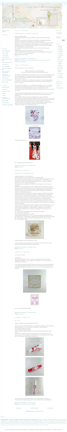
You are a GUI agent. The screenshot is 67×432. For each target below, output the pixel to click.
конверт (4, 55)
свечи (41, 424)
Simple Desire (30, 215)
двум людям (6, 424)
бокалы (61, 423)
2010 (59, 77)
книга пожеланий (17, 424)
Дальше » (17, 55)
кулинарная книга (6, 62)
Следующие (18, 408)
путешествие (40, 423)
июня (59, 63)
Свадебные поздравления (5, 98)
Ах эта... (17, 320)
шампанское (23, 61)
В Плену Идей (20, 255)
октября (60, 55)
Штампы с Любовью (50, 423)
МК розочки (59, 83)
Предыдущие (50, 408)
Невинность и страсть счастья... (27, 33)
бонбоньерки (22, 60)
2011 (59, 75)
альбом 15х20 (57, 423)
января (59, 73)
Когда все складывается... (24, 173)
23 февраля (4, 87)
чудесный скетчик (38, 267)
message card (5, 91)
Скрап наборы (60, 87)
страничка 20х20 (6, 80)
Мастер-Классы (11, 423)
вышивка (2, 424)
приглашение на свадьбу (24, 404)
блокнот (4, 53)
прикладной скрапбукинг (5, 75)
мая (59, 65)
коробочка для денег (7, 59)
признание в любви (6, 104)
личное (3, 64)
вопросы (64, 423)
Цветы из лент (18, 423)
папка (25, 424)
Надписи (58, 85)
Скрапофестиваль (45, 93)
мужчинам (4, 102)
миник (46, 422)
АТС (22, 420)
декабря (60, 51)
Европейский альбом (28, 420)
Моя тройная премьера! (24, 68)
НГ (2, 95)
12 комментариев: (32, 165)
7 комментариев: (32, 58)
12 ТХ (31, 422)
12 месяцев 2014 (57, 422)
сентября (60, 56)
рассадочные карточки (44, 60)
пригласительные (22, 53)
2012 (59, 49)
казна (26, 60)
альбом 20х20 (5, 51)
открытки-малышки (6, 68)
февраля (60, 70)
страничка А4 (45, 424)
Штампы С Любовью (40, 74)
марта (59, 68)
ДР (2, 93)
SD (54, 420)
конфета (46, 420)
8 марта (4, 89)
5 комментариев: (32, 402)
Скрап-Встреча (45, 85)
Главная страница (34, 408)
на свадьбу (50, 422)
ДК (7, 423)
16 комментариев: (32, 247)
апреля (59, 67)
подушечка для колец (34, 60)
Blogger (60, 429)
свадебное (17, 61)
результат (38, 424)
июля (59, 61)
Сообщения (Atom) (38, 411)
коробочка (4, 57)
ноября (59, 53)
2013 (59, 48)
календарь (11, 424)
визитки (23, 423)
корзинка (22, 424)
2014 (59, 46)
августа (59, 59)
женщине (4, 100)
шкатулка (4, 82)
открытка (21, 166)
